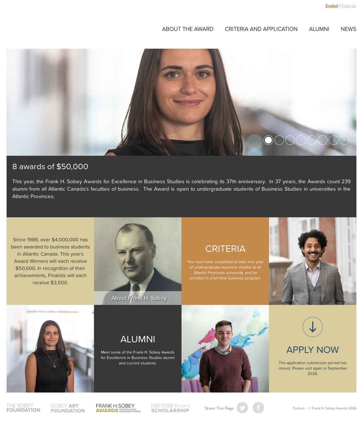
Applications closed (312, 349)
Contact (299, 408)
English (332, 6)
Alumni (319, 29)
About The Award (188, 29)
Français (349, 5)
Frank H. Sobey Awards (47, 29)
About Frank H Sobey (138, 261)
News (348, 29)
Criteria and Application (261, 29)
